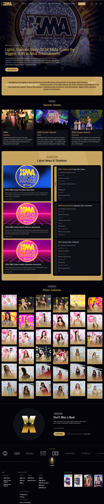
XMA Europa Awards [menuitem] (69, 4)
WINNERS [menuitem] (31, 4)
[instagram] (96, 3)
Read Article (12, 69)
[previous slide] (2, 38)
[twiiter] (92, 3)
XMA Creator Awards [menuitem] (54, 4)
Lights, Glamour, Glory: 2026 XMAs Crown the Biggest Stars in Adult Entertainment (40, 52)
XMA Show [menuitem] (42, 4)
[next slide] (101, 38)
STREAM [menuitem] (82, 4)
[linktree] (100, 3)
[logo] (10, 4)
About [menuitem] (24, 4)
